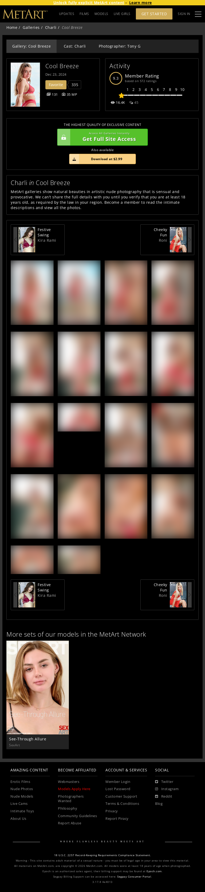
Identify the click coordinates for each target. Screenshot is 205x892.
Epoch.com (154, 871)
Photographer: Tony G (119, 46)
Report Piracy (117, 818)
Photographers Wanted (71, 798)
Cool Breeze (62, 66)
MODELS (101, 13)
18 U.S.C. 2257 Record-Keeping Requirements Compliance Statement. (102, 855)
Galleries (31, 27)
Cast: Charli (75, 46)
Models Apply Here (74, 789)
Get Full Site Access (101, 137)
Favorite (56, 84)
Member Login (117, 781)
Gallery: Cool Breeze (31, 46)
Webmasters (68, 781)
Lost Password (118, 789)
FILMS (84, 13)
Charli (51, 27)
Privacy (111, 811)
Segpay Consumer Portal (134, 876)
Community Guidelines (77, 816)
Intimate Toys (22, 811)
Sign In (184, 13)
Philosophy (67, 808)
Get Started (154, 13)
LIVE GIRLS (122, 13)
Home (11, 27)
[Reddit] (163, 796)
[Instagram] (167, 789)
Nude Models (21, 796)
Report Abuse (69, 823)
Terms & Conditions (122, 803)
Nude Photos (21, 789)
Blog (159, 803)
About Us (18, 818)
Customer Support (121, 796)
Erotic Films (20, 781)
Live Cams (19, 803)
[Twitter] (164, 781)
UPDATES (66, 13)
